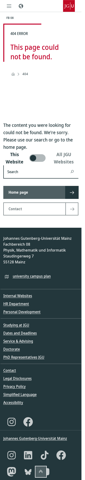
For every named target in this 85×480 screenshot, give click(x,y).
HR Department (16, 303)
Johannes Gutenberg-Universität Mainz (35, 438)
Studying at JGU (16, 325)
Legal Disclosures (17, 378)
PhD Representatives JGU (23, 357)
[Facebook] (28, 422)
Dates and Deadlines (20, 333)
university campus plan (32, 276)
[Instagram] (11, 422)
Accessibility (13, 402)
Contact (9, 370)
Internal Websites (17, 295)
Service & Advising (18, 341)
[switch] (40, 158)
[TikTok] (44, 455)
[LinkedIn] (28, 455)
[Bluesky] (28, 471)
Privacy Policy (14, 386)
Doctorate (11, 349)
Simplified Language (20, 394)
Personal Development (22, 311)
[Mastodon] (11, 471)
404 (25, 74)
